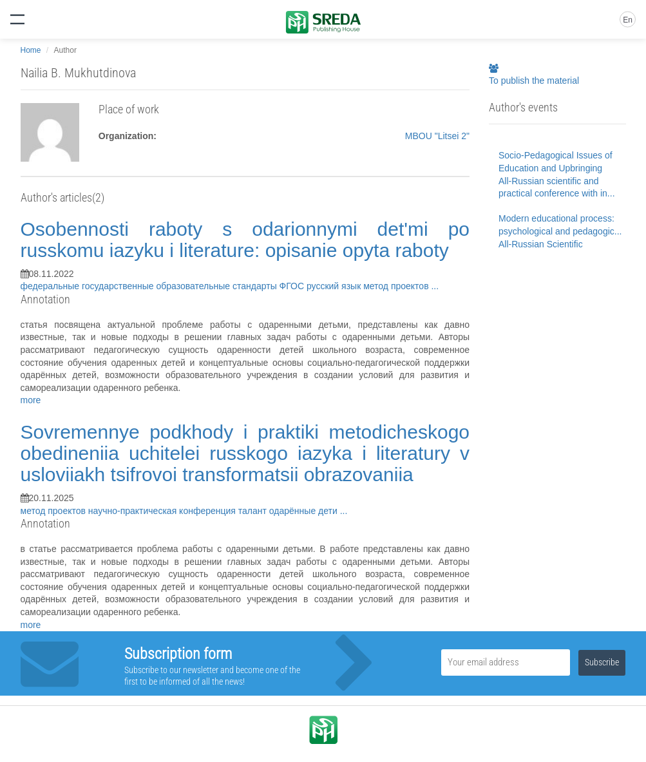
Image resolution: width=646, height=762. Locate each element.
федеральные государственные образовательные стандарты (150, 286)
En (627, 19)
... (435, 286)
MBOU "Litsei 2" (437, 136)
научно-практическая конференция (163, 511)
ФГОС (293, 286)
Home (31, 50)
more (31, 400)
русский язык (335, 286)
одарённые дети (304, 511)
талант (253, 511)
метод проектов (397, 286)
